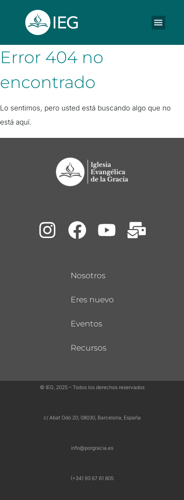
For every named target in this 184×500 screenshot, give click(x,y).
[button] (158, 22)
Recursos (88, 348)
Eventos (86, 323)
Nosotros (88, 275)
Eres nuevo (92, 299)
